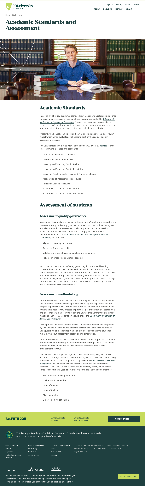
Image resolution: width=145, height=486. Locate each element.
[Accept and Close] (128, 476)
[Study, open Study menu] (97, 9)
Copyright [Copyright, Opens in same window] (9, 452)
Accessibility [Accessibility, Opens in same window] (32, 448)
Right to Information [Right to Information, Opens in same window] (36, 445)
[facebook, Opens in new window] (76, 459)
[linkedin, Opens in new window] (88, 459)
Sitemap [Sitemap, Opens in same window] (54, 455)
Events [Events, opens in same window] (128, 4)
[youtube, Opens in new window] (99, 459)
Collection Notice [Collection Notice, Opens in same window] (11, 445)
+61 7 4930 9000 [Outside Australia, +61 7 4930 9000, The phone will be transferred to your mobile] (81, 420)
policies (103, 145)
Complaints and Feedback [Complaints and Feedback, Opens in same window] (60, 445)
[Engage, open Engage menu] (119, 9)
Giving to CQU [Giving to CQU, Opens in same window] (56, 452)
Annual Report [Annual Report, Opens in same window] (33, 455)
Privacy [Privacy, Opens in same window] (8, 448)
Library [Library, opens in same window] (119, 4)
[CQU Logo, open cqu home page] (19, 7)
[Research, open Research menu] (107, 9)
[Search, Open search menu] (137, 9)
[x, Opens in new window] (94, 459)
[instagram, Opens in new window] (82, 459)
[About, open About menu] (129, 9)
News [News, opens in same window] (136, 4)
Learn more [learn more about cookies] (67, 481)
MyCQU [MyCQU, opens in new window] (110, 4)
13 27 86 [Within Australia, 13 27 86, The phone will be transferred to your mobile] (54, 420)
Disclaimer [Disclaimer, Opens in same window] (32, 452)
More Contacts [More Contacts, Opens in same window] (124, 419)
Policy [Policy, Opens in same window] (53, 448)
